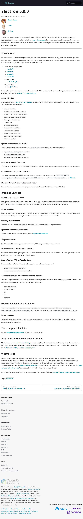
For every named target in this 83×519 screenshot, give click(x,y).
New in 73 (10, 77)
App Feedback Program (25, 343)
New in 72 (10, 74)
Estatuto (13, 511)
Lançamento (9, 379)
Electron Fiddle (6, 429)
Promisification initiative (23, 102)
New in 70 (10, 69)
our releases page (39, 40)
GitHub (4, 465)
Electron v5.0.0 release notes (26, 93)
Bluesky (4, 447)
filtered (72, 178)
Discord (4, 444)
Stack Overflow (7, 455)
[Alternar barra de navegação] (2, 3)
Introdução (5, 401)
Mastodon (5, 453)
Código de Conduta (23, 511)
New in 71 (10, 72)
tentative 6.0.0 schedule (28, 365)
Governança (5, 439)
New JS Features (12, 87)
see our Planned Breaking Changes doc (66, 372)
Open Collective (7, 468)
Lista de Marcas (19, 496)
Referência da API (7, 404)
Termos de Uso (21, 509)
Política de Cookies (25, 513)
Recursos (4, 442)
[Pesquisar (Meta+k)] (74, 3)
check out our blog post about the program (20, 348)
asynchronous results (40, 234)
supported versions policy (15, 332)
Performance (5, 414)
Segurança (4, 416)
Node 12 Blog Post (13, 82)
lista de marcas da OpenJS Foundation (22, 498)
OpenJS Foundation (20, 487)
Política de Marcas (7, 496)
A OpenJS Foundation (8, 509)
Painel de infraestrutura (9, 471)
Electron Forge (6, 426)
